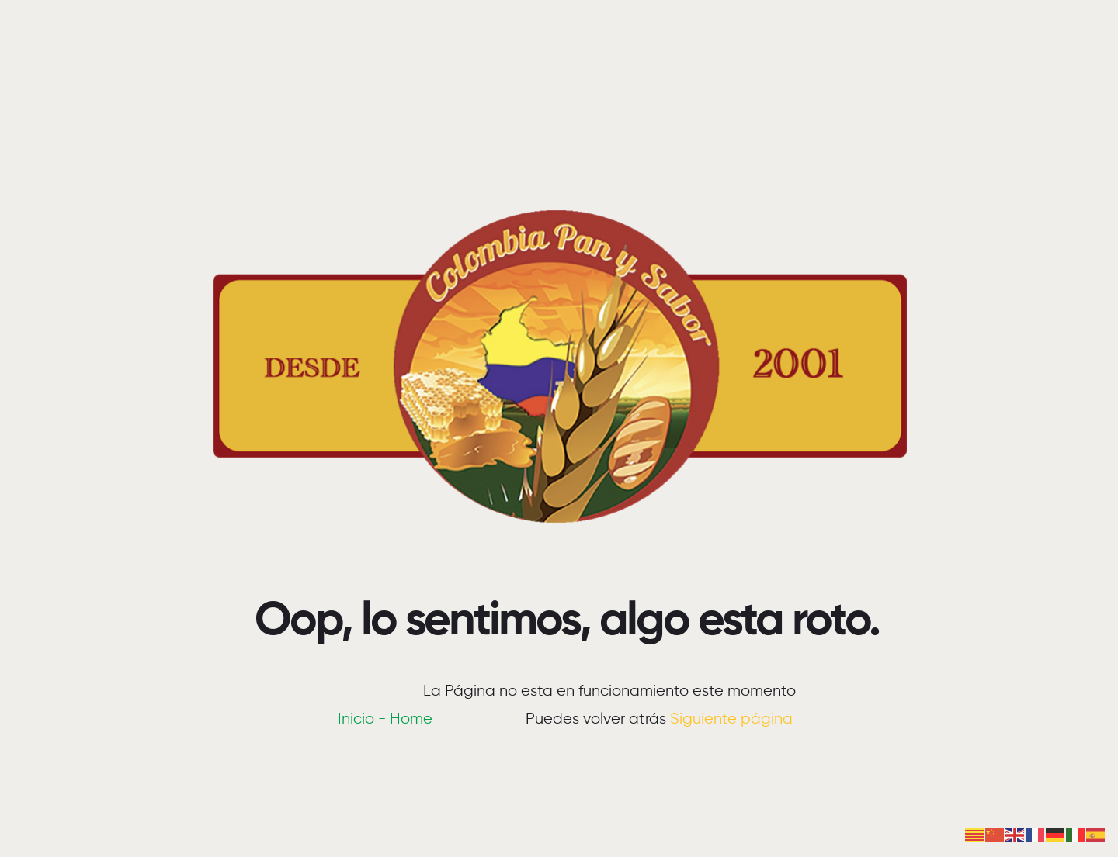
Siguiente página (731, 719)
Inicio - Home (385, 719)
